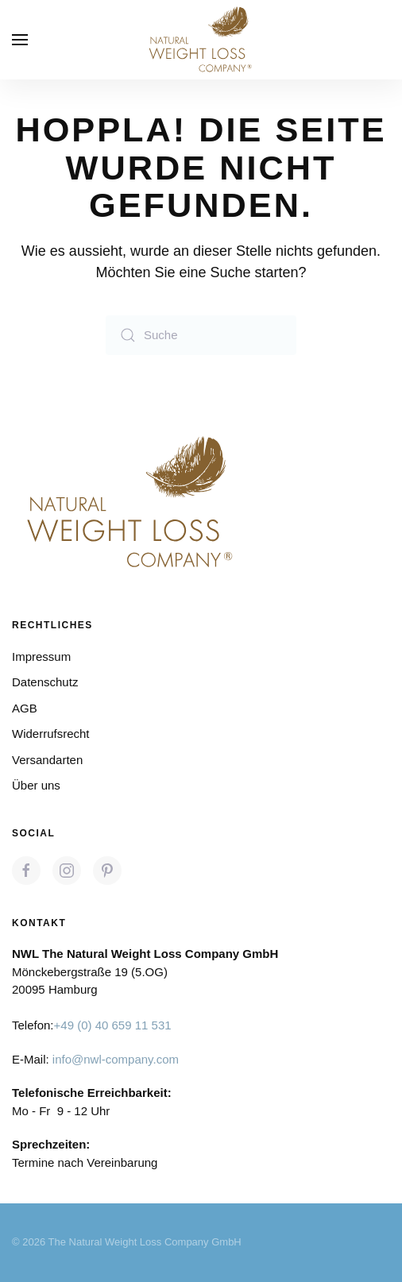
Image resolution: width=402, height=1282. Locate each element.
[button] (20, 39)
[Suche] (201, 335)
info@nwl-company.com (115, 1059)
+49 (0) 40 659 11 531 (113, 1026)
